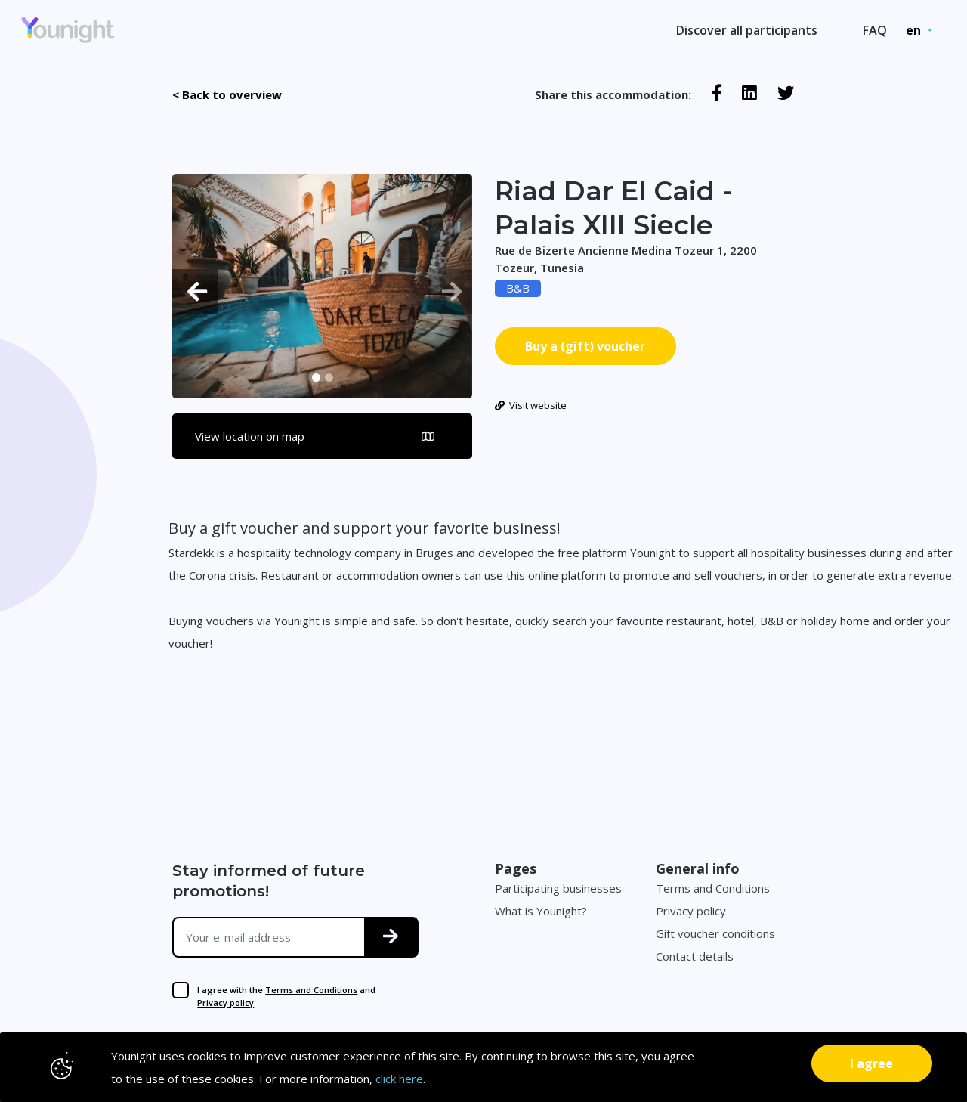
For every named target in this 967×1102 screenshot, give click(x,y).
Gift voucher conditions (715, 933)
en (915, 30)
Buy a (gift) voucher (585, 346)
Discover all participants (746, 30)
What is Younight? (541, 910)
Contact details (695, 956)
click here (399, 1078)
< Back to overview (227, 94)
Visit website (531, 405)
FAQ (875, 30)
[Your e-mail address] (269, 937)
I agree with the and (286, 996)
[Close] (871, 1063)
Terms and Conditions (311, 989)
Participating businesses (558, 888)
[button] (194, 291)
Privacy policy (225, 1002)
